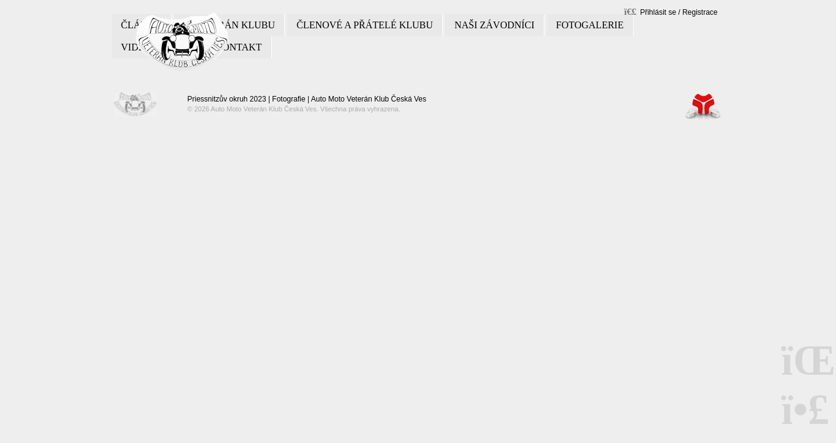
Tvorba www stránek (703, 106)
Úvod (182, 41)
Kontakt (238, 47)
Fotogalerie (590, 25)
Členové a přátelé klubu (365, 25)
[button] (671, 11)
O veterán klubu (229, 25)
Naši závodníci (495, 25)
